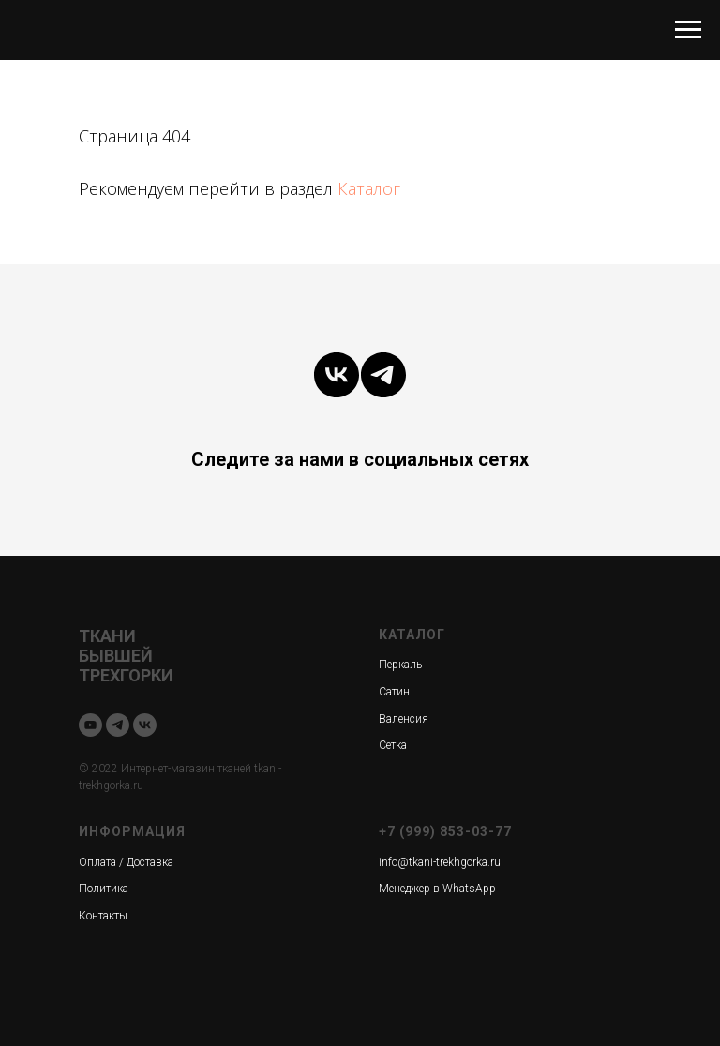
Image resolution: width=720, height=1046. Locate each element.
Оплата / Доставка (126, 862)
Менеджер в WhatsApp (437, 888)
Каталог (369, 188)
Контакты (103, 915)
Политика (103, 888)
